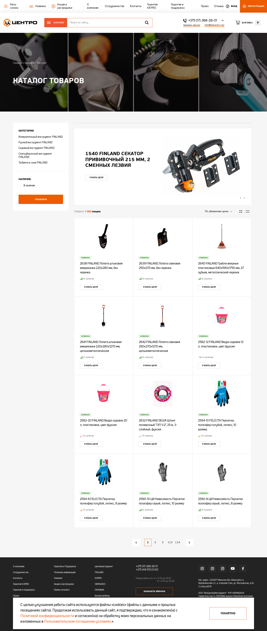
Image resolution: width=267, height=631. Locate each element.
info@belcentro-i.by (214, 25)
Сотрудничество (21, 572)
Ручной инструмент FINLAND (36, 142)
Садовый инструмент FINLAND (37, 148)
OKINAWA (99, 590)
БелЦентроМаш (102, 596)
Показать (41, 199)
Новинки (58, 578)
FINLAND (99, 572)
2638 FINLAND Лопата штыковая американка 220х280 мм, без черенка (101, 268)
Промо (16, 596)
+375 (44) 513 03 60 (147, 569)
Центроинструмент (104, 566)
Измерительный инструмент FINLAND (41, 137)
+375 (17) (141, 566)
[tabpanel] (162, 165)
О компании (18, 566)
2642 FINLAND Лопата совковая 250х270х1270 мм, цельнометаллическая (159, 347)
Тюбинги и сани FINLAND (33, 162)
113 (170, 542)
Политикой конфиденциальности (47, 616)
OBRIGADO (100, 584)
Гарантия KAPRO (21, 584)
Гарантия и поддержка (24, 590)
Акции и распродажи (64, 584)
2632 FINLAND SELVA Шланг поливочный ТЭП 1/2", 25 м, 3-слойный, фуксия (158, 425)
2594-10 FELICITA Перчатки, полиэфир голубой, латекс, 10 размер (217, 425)
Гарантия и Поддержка (65, 566)
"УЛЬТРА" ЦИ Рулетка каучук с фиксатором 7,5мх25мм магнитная (115, 159)
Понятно (228, 613)
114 (177, 542)
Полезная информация (64, 572)
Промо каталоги (61, 590)
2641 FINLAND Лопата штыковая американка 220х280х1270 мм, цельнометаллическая (101, 347)
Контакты (17, 578)
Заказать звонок (191, 25)
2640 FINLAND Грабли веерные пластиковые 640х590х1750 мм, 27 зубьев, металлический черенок (221, 268)
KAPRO (98, 578)
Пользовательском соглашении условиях (77, 622)
